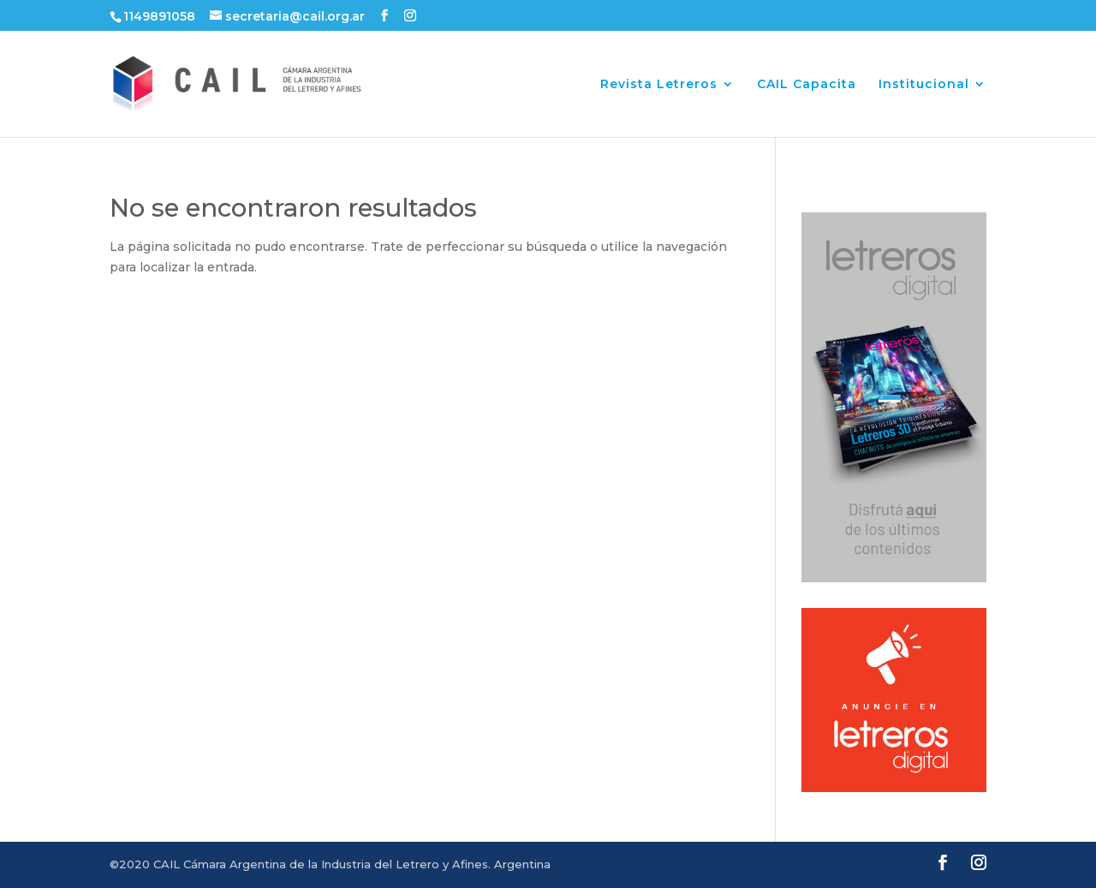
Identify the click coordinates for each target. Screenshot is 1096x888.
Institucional (924, 85)
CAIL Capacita (806, 85)
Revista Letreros (659, 85)
